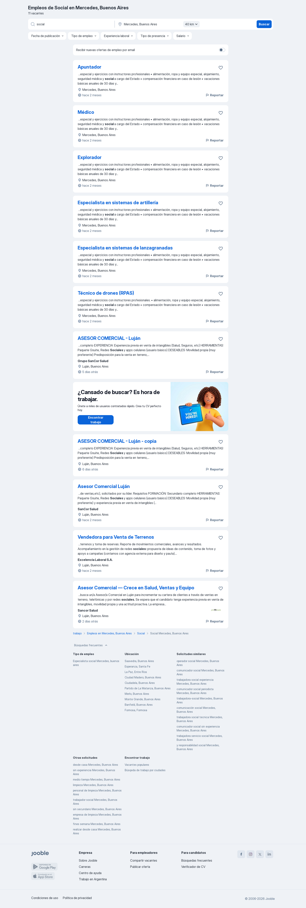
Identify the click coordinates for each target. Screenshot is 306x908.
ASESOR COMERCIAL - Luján (109, 338)
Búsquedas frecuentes (91, 645)
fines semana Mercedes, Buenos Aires (96, 824)
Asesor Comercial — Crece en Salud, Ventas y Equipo (136, 588)
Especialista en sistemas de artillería (118, 202)
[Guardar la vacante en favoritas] (221, 68)
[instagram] (250, 854)
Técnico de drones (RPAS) (106, 293)
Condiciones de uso (44, 898)
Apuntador (89, 67)
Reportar (214, 95)
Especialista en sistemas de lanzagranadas (125, 248)
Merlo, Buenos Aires (137, 693)
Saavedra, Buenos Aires (139, 661)
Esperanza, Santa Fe (137, 666)
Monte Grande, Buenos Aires (142, 699)
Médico (86, 112)
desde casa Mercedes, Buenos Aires (95, 764)
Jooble (270, 899)
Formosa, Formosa (136, 710)
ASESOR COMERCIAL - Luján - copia (117, 441)
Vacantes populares (137, 764)
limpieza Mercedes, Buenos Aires (93, 785)
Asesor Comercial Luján (104, 486)
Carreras (85, 867)
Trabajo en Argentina (93, 879)
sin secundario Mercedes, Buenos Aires (97, 809)
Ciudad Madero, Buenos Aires (143, 677)
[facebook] (241, 854)
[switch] (222, 50)
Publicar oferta (140, 867)
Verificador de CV (193, 867)
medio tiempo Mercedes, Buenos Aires (96, 779)
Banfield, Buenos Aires (139, 704)
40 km (192, 24)
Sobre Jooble (88, 860)
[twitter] (260, 854)
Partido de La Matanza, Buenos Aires (148, 688)
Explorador (89, 157)
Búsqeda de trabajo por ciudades (145, 770)
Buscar (264, 24)
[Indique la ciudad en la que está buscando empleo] (158, 24)
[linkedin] (269, 854)
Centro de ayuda (90, 873)
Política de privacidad (77, 898)
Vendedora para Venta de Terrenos (116, 537)
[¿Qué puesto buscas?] (71, 24)
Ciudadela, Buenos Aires (140, 682)
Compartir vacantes (143, 860)
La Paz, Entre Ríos (136, 672)
